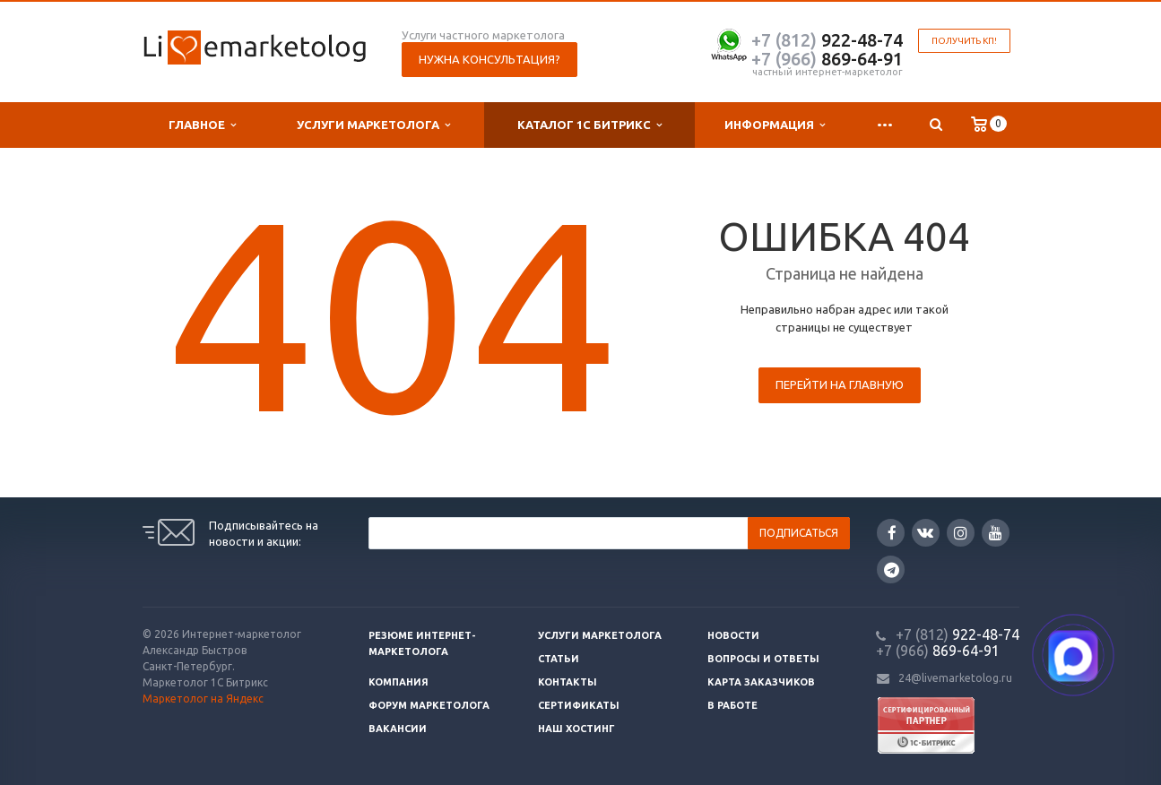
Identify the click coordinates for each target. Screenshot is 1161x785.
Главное (202, 125)
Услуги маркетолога (373, 125)
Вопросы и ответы (763, 658)
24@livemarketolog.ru (955, 678)
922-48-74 (827, 40)
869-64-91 (827, 58)
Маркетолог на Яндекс (203, 698)
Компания (398, 682)
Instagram (960, 532)
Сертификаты (578, 705)
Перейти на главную (839, 384)
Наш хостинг (576, 728)
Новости (733, 635)
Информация (774, 125)
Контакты (567, 682)
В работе (732, 705)
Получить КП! (964, 41)
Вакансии (397, 728)
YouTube (995, 532)
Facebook (892, 532)
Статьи (558, 658)
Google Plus (891, 569)
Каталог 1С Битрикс (589, 125)
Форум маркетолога (429, 705)
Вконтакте (925, 531)
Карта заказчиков (761, 682)
